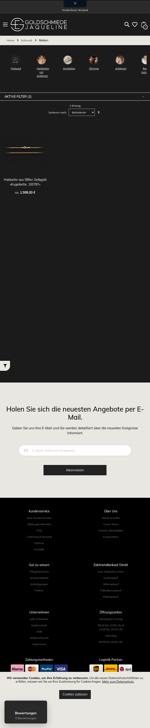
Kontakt (39, 549)
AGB (39, 631)
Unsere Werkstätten (110, 530)
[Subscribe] (75, 470)
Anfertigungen (39, 584)
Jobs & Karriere (39, 619)
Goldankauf (111, 578)
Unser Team (110, 524)
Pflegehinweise (39, 571)
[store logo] (39, 24)
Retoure (39, 543)
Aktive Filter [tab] (16, 97)
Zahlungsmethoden (39, 524)
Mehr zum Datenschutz (118, 681)
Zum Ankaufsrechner (111, 571)
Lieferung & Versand (39, 536)
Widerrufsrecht (39, 637)
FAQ (39, 530)
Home (11, 40)
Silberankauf (111, 584)
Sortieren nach (57, 112)
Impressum (39, 644)
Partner (39, 590)
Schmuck (27, 40)
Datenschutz (39, 625)
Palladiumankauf (110, 590)
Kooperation (110, 536)
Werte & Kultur (111, 518)
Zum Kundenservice (39, 518)
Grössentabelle (39, 578)
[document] (75, 687)
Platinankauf (111, 596)
